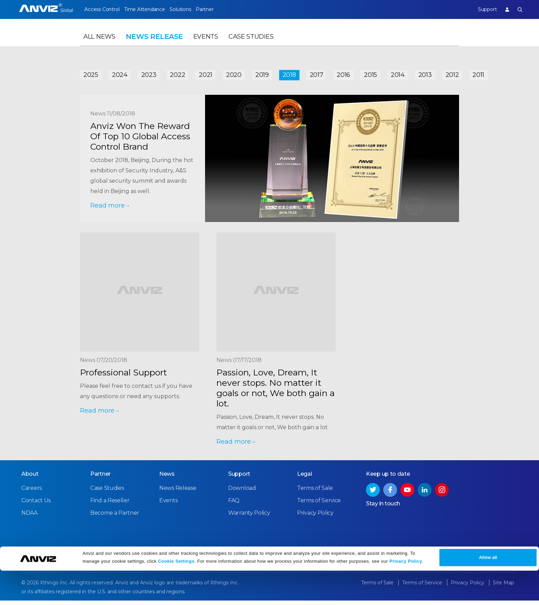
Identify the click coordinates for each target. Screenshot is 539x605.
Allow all (488, 591)
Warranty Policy (249, 517)
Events (205, 43)
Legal (304, 478)
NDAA (29, 517)
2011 (478, 73)
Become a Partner (114, 517)
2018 (289, 73)
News (167, 478)
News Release (177, 493)
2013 (425, 73)
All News (99, 43)
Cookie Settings (176, 595)
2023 (148, 73)
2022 (177, 73)
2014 (398, 73)
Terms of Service (319, 505)
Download (242, 493)
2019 (262, 73)
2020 (234, 73)
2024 (120, 73)
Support (481, 9)
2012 (452, 73)
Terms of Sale (315, 493)
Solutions (192, 9)
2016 (343, 73)
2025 (90, 73)
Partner (223, 9)
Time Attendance (150, 9)
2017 (316, 73)
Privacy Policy (405, 595)
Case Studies (250, 43)
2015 (370, 73)
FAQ (234, 505)
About (30, 478)
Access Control (101, 9)
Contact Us (36, 505)
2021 (205, 73)
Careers (31, 493)
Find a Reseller (110, 505)
